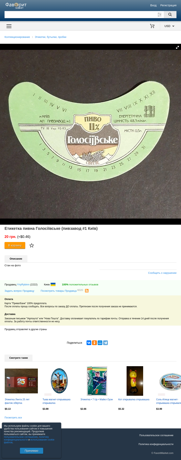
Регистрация (168, 5)
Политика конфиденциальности (156, 444)
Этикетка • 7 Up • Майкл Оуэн (96, 399)
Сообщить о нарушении (162, 272)
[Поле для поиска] (90, 14)
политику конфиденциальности (26, 438)
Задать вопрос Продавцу (19, 290)
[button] (177, 47)
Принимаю (31, 450)
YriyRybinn (23, 284)
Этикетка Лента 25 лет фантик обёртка (17, 401)
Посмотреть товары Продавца (62, 290)
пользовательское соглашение (21, 437)
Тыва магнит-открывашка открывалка (56, 401)
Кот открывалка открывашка (133, 399)
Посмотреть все (13, 417)
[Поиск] (170, 14)
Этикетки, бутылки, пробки (50, 36)
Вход (153, 5)
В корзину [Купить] (15, 245)
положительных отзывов (80, 284)
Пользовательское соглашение (156, 435)
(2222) (34, 284)
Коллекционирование (17, 36)
